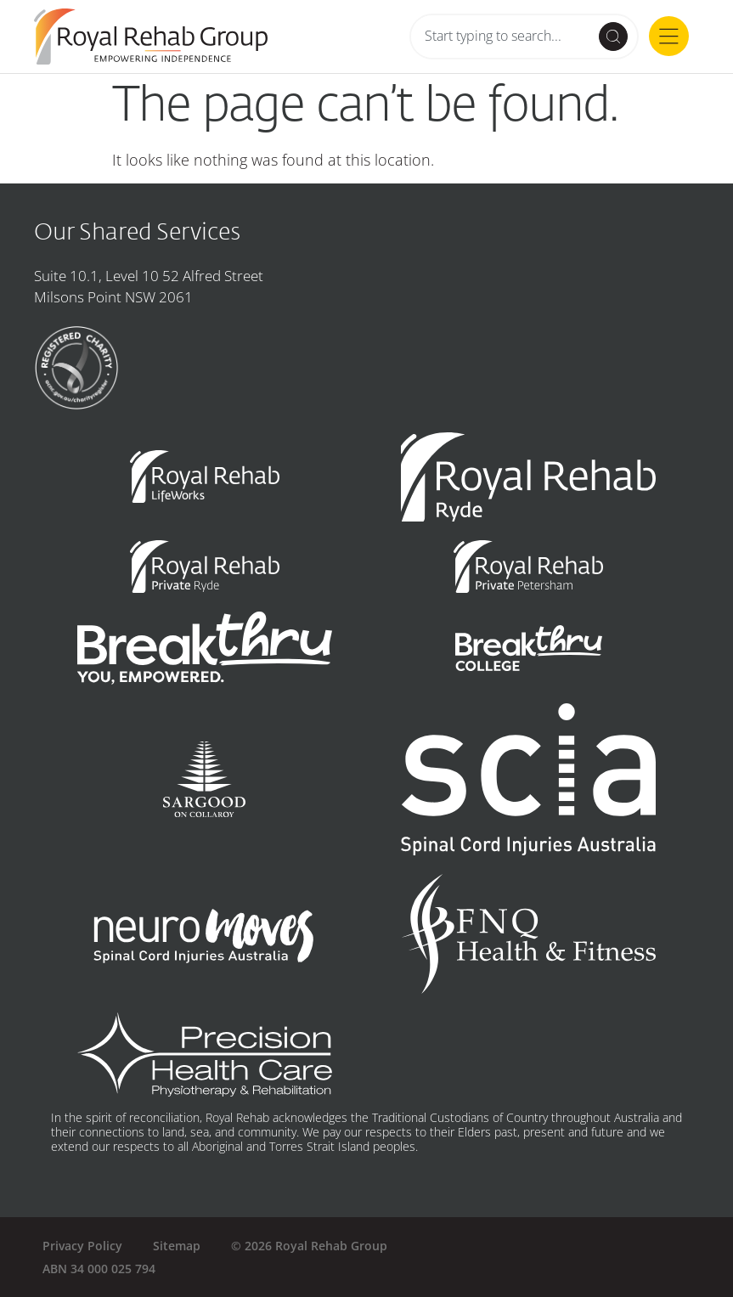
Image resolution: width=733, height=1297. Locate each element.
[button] (669, 38)
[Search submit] (613, 36)
